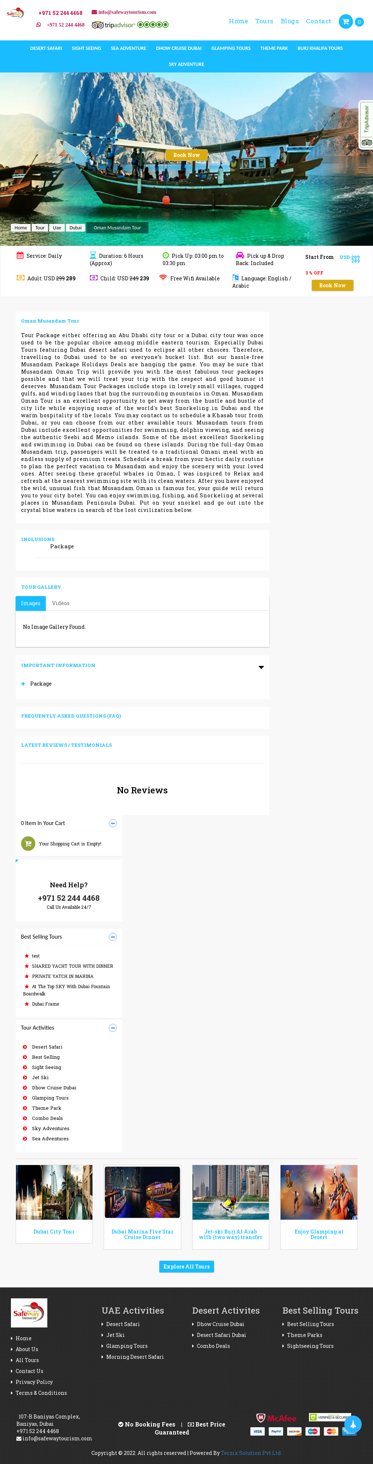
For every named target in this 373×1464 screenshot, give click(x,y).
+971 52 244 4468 (69, 898)
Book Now (186, 154)
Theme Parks (302, 1334)
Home (238, 21)
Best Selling (41, 1057)
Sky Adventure (186, 64)
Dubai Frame (42, 1004)
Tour (39, 228)
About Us (24, 1349)
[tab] (69, 823)
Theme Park (274, 48)
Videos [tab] (61, 603)
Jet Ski (35, 1077)
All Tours (25, 1360)
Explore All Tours (187, 1266)
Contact (319, 21)
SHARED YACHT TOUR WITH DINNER (69, 966)
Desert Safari (46, 48)
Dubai (76, 228)
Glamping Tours (231, 48)
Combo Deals (43, 1118)
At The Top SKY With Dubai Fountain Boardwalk (66, 990)
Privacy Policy (32, 1381)
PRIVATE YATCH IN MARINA (59, 976)
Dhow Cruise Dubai (179, 48)
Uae (57, 228)
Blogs (290, 21)
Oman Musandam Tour (117, 228)
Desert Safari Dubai (219, 1334)
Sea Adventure (128, 48)
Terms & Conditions (39, 1392)
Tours (264, 21)
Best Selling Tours (308, 1324)
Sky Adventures (46, 1128)
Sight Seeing (86, 48)
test (32, 956)
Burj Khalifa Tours (320, 48)
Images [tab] (30, 603)
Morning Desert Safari (133, 1356)
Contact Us (27, 1371)
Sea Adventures (46, 1138)
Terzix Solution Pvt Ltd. (251, 1452)
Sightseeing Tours (308, 1345)
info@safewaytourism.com (54, 1438)
